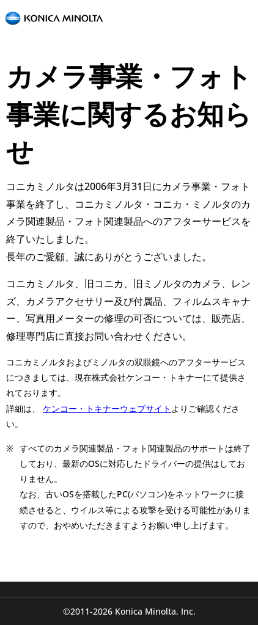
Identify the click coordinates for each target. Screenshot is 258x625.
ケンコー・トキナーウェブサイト (107, 408)
